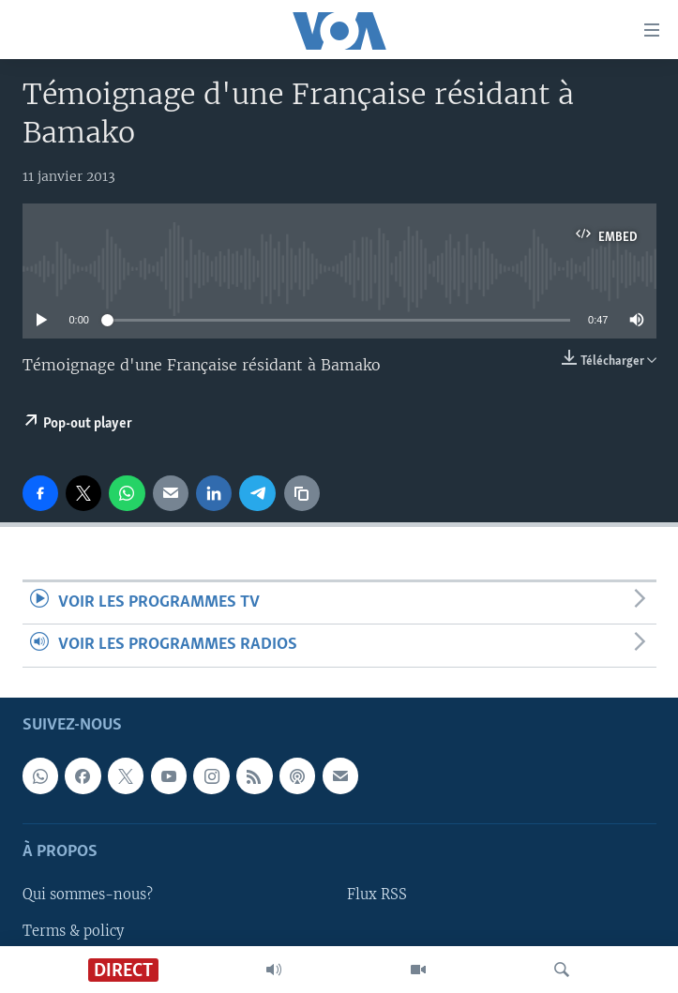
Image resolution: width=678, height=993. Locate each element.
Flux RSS (377, 894)
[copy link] (302, 493)
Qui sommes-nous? (88, 894)
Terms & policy (73, 930)
